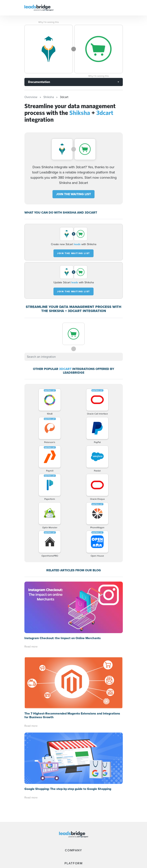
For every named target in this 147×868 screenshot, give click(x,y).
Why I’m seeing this (48, 22)
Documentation (39, 82)
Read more (31, 647)
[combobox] (73, 357)
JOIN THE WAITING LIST (73, 194)
